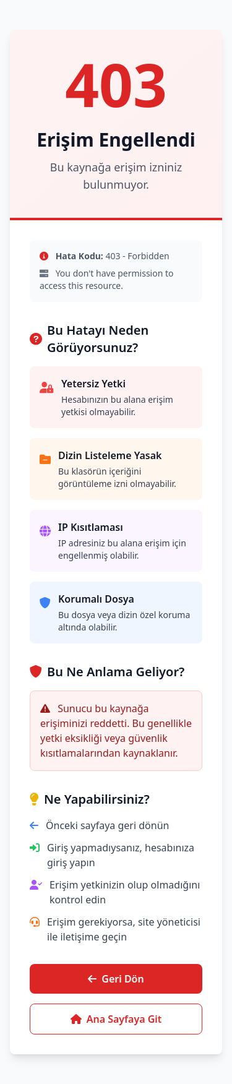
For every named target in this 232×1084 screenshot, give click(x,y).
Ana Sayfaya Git (116, 1019)
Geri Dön (116, 979)
